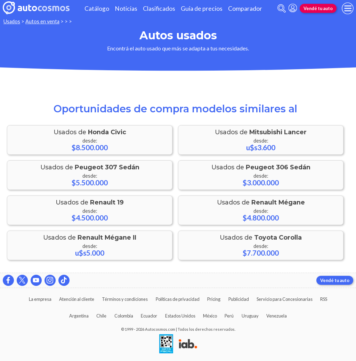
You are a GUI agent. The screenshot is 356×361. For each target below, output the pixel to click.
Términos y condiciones (125, 299)
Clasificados (159, 8)
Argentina (79, 316)
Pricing (213, 299)
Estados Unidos (180, 316)
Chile (101, 316)
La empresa (40, 299)
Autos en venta (42, 21)
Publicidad (238, 299)
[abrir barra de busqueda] (281, 9)
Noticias (126, 8)
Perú (229, 316)
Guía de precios (201, 8)
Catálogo (96, 8)
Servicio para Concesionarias (285, 299)
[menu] (348, 8)
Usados (11, 21)
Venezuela (276, 316)
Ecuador (149, 316)
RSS (323, 299)
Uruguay (250, 316)
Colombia (123, 316)
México (210, 316)
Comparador (245, 8)
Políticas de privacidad (178, 299)
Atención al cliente (76, 299)
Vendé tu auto (318, 8)
